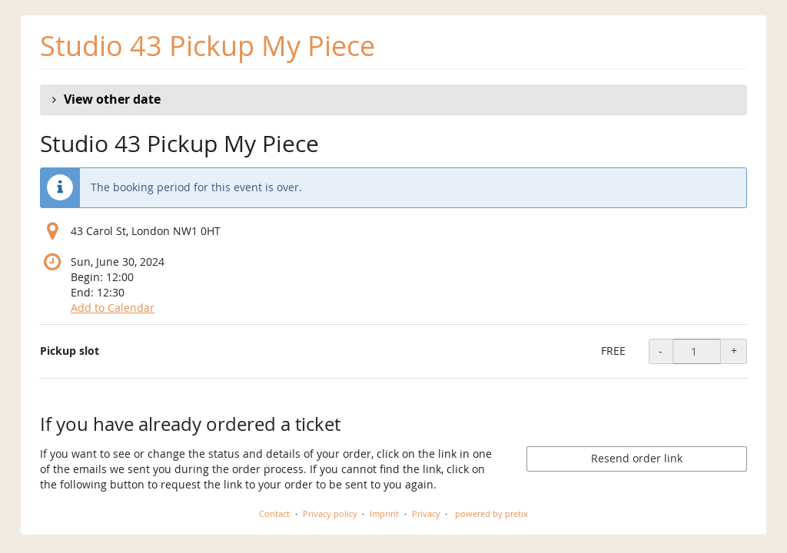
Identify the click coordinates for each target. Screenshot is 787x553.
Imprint (384, 513)
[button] (393, 99)
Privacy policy (330, 513)
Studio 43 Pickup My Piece (207, 46)
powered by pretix (491, 513)
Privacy (426, 513)
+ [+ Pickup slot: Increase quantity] (734, 350)
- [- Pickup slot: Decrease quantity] (660, 350)
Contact (274, 513)
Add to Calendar (112, 307)
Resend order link (636, 458)
